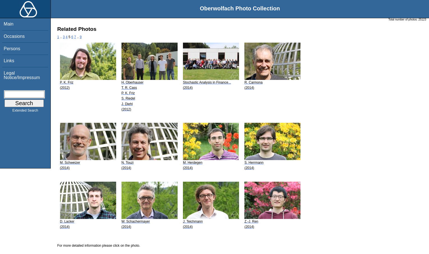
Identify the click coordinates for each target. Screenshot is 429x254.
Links (9, 60)
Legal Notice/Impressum (22, 75)
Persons (12, 48)
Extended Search (25, 111)
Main (8, 24)
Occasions (14, 36)
